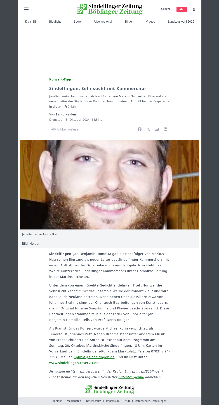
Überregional (103, 21)
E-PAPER (166, 9)
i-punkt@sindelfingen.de (94, 357)
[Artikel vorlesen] (65, 129)
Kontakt (57, 400)
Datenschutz (93, 400)
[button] (45, 9)
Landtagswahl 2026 (181, 21)
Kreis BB (30, 21)
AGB (127, 400)
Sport (77, 21)
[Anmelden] (194, 9)
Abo (181, 9)
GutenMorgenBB (131, 377)
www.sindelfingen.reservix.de (73, 363)
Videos (150, 21)
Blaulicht (55, 21)
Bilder (129, 21)
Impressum (113, 400)
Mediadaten (74, 400)
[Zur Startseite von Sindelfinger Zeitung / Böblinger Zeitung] (109, 9)
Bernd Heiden (66, 114)
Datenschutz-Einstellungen (151, 400)
